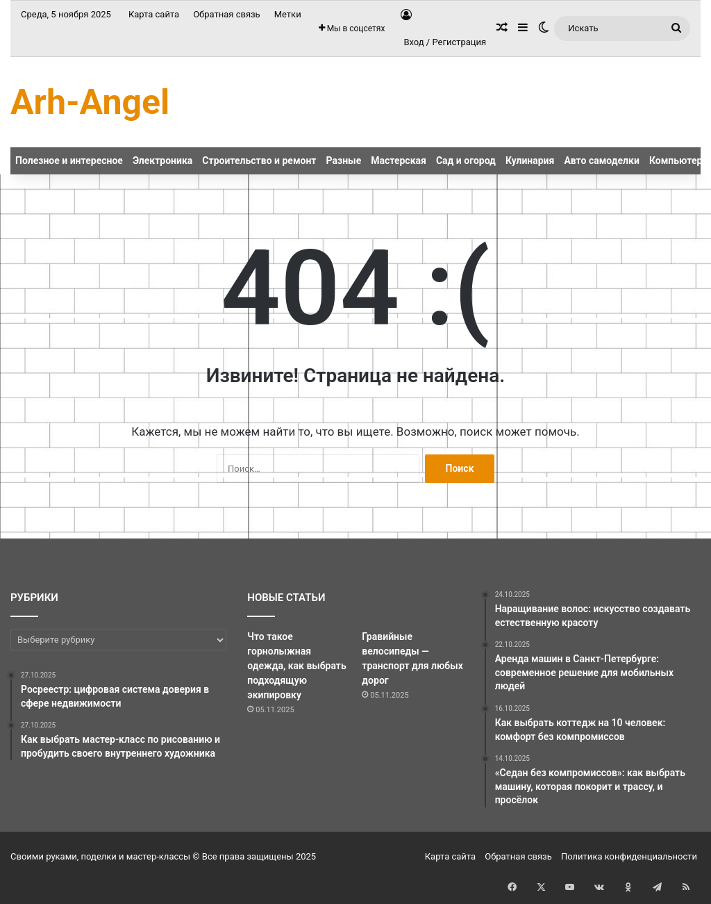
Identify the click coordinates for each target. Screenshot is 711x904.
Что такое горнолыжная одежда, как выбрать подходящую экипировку (296, 665)
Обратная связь (226, 14)
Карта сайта (153, 14)
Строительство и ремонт (259, 160)
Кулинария (529, 160)
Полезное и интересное (69, 160)
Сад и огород (466, 160)
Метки (287, 14)
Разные (344, 160)
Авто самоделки (601, 160)
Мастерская (398, 160)
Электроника (162, 160)
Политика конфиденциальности (629, 856)
